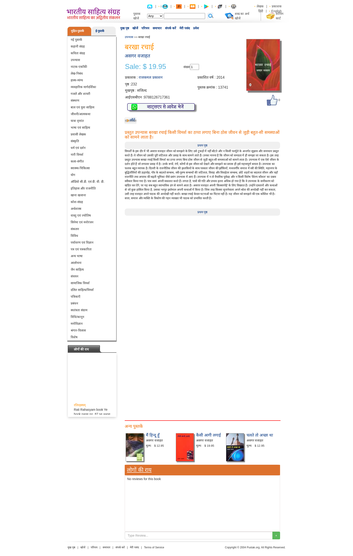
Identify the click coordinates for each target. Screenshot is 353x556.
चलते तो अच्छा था (260, 435)
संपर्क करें (170, 28)
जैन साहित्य (77, 269)
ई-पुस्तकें (99, 31)
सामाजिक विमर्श (80, 283)
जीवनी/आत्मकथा (81, 114)
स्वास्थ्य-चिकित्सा (80, 168)
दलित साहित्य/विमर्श (82, 290)
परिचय (145, 28)
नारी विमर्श (77, 154)
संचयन (74, 276)
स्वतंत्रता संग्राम (79, 310)
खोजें (135, 28)
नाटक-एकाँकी (79, 67)
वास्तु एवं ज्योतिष (81, 215)
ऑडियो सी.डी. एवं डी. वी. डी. (87, 181)
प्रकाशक (277, 6)
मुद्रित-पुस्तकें (77, 31)
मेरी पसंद (184, 28)
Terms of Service (154, 547)
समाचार (157, 28)
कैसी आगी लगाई (208, 435)
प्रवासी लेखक (78, 134)
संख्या (186, 67)
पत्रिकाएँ (75, 296)
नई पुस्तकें (76, 39)
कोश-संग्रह (77, 202)
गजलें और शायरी (80, 94)
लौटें (132, 120)
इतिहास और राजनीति (83, 188)
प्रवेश (196, 28)
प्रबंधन (74, 303)
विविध (74, 236)
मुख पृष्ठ (124, 28)
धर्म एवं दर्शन (78, 148)
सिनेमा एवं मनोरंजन (82, 222)
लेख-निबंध (77, 73)
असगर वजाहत (137, 55)
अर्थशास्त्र (76, 209)
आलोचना (76, 263)
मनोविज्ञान (77, 323)
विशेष (74, 337)
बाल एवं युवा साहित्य (82, 107)
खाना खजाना (78, 195)
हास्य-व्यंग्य (77, 80)
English (276, 11)
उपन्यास (75, 60)
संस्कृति (75, 141)
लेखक (260, 6)
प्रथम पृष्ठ (202, 145)
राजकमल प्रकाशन (150, 77)
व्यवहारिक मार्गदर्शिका (83, 87)
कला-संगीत (77, 161)
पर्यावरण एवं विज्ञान (82, 242)
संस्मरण (75, 100)
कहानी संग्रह (78, 46)
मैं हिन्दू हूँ (153, 435)
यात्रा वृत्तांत (77, 121)
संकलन (75, 229)
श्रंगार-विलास (78, 330)
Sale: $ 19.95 (145, 67)
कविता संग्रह (78, 53)
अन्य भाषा (77, 256)
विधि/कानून (77, 317)
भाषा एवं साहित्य (80, 127)
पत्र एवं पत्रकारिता (81, 249)
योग (73, 175)
